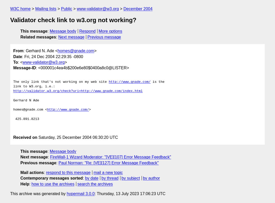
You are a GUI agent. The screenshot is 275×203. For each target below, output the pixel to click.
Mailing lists (45, 9)
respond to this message (68, 172)
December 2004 (138, 9)
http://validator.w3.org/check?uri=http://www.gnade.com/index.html (78, 91)
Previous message (104, 37)
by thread (110, 178)
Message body (63, 31)
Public (66, 9)
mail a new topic (108, 172)
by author (151, 178)
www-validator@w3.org (98, 9)
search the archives (95, 184)
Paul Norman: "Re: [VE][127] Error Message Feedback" (108, 163)
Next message (71, 37)
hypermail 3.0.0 (80, 194)
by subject (130, 178)
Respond (87, 31)
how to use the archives (53, 184)
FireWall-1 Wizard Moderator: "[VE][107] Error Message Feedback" (110, 157)
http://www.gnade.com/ (130, 82)
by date (91, 178)
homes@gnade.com (76, 51)
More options (110, 31)
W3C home (20, 9)
